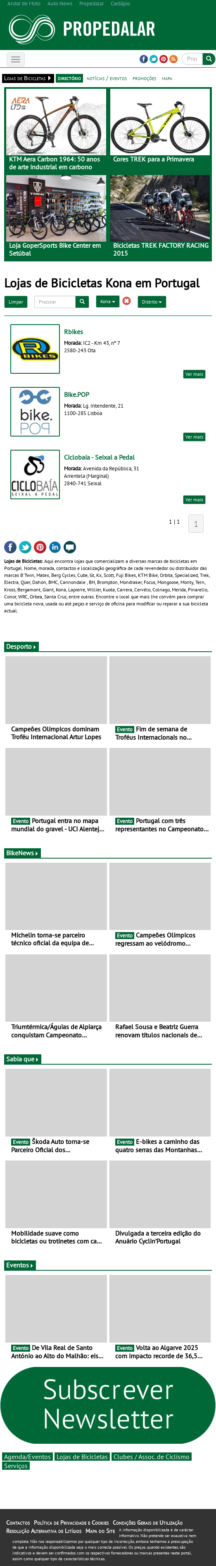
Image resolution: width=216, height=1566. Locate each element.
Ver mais (194, 374)
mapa (167, 78)
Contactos (18, 1522)
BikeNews (22, 853)
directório (69, 78)
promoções (144, 78)
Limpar (16, 302)
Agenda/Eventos (27, 1456)
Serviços (16, 1466)
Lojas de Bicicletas (82, 1456)
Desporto (21, 646)
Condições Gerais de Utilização (148, 1522)
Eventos (20, 1265)
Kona (107, 301)
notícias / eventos (107, 78)
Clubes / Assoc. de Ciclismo (152, 1456)
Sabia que (22, 1059)
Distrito (152, 302)
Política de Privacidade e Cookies (71, 1522)
